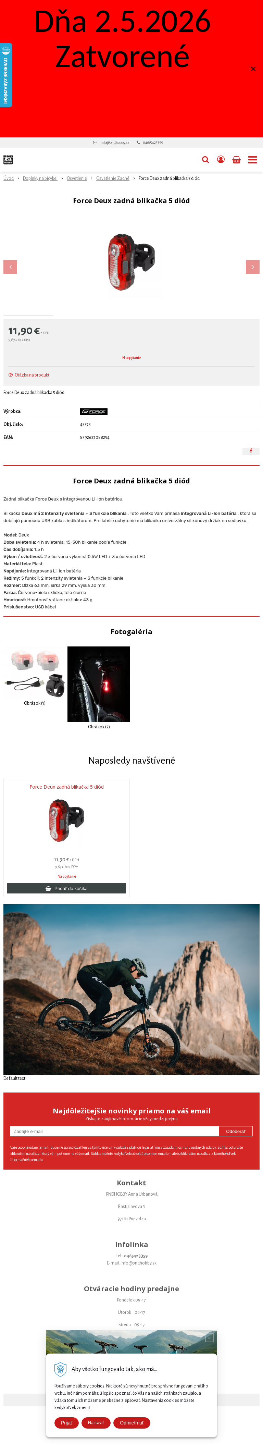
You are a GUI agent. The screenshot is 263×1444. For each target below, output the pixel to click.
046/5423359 (153, 142)
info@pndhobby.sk (115, 142)
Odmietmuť (132, 1423)
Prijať (66, 1423)
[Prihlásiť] (221, 159)
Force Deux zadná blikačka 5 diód (66, 821)
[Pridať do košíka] (66, 922)
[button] (205, 159)
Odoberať (236, 1165)
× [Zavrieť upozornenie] (253, 68)
